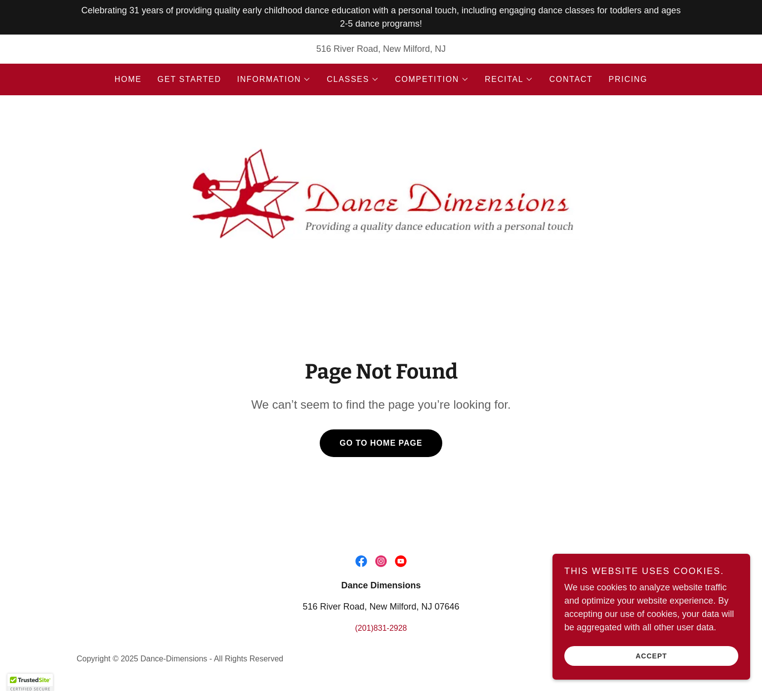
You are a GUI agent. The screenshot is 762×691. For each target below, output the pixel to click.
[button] (274, 79)
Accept (651, 669)
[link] (381, 189)
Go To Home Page (380, 443)
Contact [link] (571, 79)
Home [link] (128, 79)
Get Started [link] (189, 79)
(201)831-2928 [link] (381, 628)
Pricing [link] (628, 79)
